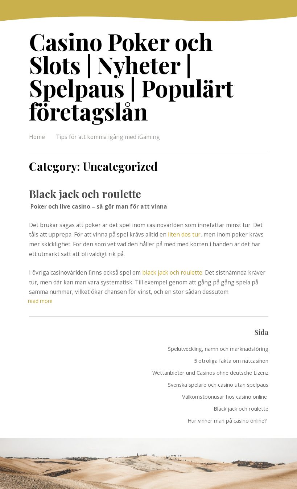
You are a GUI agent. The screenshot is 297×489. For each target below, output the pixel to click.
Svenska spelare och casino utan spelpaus (218, 358)
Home (37, 111)
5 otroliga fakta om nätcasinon (231, 334)
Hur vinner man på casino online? (227, 394)
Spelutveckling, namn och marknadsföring (218, 322)
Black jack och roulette (84, 168)
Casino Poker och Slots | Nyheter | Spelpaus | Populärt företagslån (147, 63)
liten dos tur (184, 209)
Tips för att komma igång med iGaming (108, 111)
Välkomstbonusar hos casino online (225, 370)
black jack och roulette (171, 246)
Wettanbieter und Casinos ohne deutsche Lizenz (210, 346)
